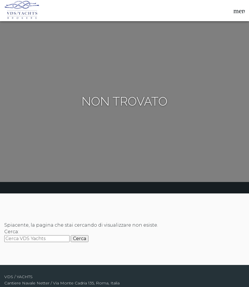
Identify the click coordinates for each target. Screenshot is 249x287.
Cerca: (11, 231)
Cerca (79, 238)
